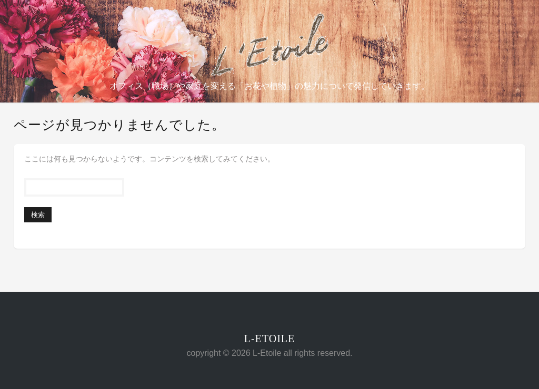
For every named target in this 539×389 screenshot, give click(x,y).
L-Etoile (269, 338)
